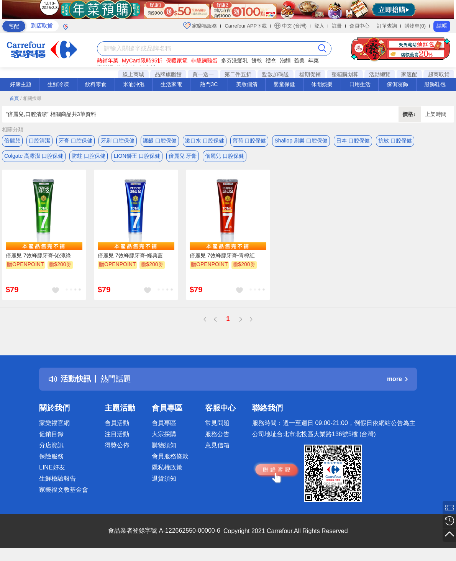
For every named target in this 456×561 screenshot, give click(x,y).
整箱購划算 (344, 74)
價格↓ (409, 114)
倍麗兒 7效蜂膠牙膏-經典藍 (130, 255)
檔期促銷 (310, 74)
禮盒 (271, 60)
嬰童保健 (284, 84)
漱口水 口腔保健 (204, 140)
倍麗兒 (12, 140)
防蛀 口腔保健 (88, 156)
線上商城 (133, 74)
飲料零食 (96, 84)
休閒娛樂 (322, 84)
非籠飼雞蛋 (204, 60)
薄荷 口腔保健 (249, 140)
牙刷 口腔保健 (118, 140)
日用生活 (360, 84)
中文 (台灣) (290, 26)
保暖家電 (176, 60)
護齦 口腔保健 (160, 140)
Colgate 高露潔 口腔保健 (33, 156)
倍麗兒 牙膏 (183, 156)
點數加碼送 (275, 74)
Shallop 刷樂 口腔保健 (300, 140)
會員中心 (359, 26)
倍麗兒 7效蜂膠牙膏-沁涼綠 (38, 255)
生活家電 (171, 84)
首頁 (14, 98)
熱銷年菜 (107, 60)
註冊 (337, 26)
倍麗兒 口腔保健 (224, 156)
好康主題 (20, 84)
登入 (319, 26)
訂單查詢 (387, 26)
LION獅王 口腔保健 (137, 156)
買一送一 (203, 74)
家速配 (409, 74)
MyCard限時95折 (142, 60)
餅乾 (256, 60)
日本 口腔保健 (353, 140)
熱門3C (209, 84)
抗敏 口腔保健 (395, 140)
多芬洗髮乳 (234, 60)
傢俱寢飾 (397, 84)
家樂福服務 (200, 25)
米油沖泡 (133, 84)
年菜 (313, 60)
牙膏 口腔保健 (75, 140)
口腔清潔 (39, 140)
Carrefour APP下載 (246, 26)
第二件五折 (238, 74)
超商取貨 (438, 74)
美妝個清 (247, 84)
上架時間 (435, 114)
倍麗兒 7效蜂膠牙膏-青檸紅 (222, 255)
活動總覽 (379, 74)
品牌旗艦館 (168, 74)
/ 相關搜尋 (30, 98)
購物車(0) (415, 26)
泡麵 (285, 60)
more (397, 379)
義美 (299, 60)
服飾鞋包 (435, 84)
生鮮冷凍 (58, 84)
